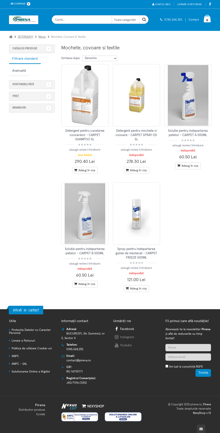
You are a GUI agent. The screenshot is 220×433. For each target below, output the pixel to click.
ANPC (15, 356)
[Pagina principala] (24, 19)
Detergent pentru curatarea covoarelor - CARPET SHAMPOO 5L (84, 135)
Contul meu (161, 4)
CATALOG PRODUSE (24, 48)
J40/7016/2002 (76, 382)
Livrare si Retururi (189, 4)
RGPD (199, 366)
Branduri (19, 107)
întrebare (94, 149)
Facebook (124, 329)
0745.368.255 (173, 19)
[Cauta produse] (82, 19)
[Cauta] (144, 19)
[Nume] (188, 347)
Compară (20, 4)
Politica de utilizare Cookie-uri (32, 348)
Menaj (42, 37)
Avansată (19, 70)
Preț (15, 96)
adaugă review (78, 149)
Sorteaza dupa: (70, 58)
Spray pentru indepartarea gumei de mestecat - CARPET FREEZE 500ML (136, 253)
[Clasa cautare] (126, 19)
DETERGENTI (25, 37)
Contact (194, 19)
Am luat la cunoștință (186, 366)
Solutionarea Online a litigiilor (31, 371)
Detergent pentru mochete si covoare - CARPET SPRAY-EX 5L (136, 135)
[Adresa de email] (188, 357)
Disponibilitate (23, 84)
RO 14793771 (74, 371)
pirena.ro (196, 404)
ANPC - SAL (19, 363)
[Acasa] (10, 37)
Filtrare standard (25, 58)
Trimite (203, 372)
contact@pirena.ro (78, 360)
